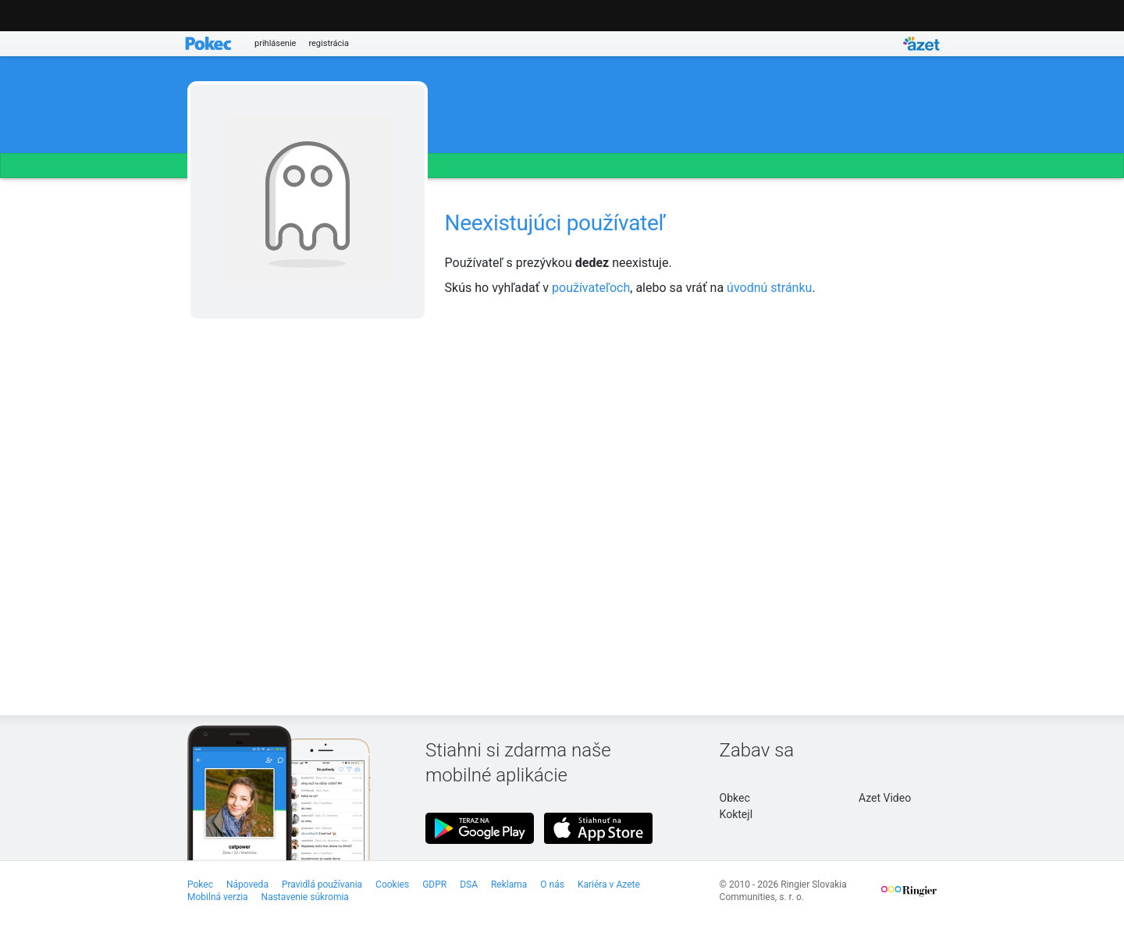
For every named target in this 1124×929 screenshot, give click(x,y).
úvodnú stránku (769, 287)
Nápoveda (247, 884)
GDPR (434, 884)
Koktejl (736, 814)
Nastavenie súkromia (305, 897)
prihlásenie (275, 43)
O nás (552, 884)
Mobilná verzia (217, 897)
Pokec (200, 884)
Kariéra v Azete (609, 884)
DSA (469, 884)
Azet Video (885, 798)
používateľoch (591, 287)
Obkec (735, 798)
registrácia (328, 43)
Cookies (392, 884)
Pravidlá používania (322, 884)
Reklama (509, 884)
